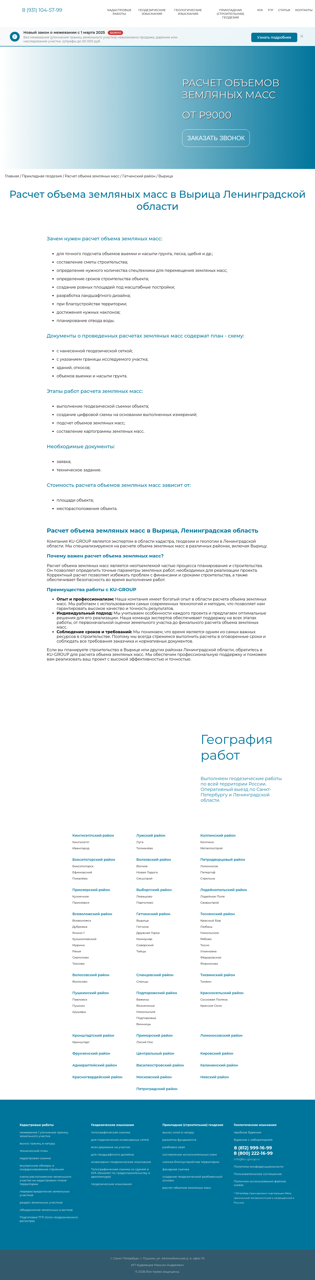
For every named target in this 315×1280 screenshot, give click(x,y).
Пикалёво (80, 878)
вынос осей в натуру (178, 1132)
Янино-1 (78, 933)
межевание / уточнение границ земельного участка (44, 1134)
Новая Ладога (147, 872)
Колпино (207, 842)
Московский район (154, 1077)
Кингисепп (80, 842)
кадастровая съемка (35, 1158)
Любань (206, 926)
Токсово (78, 963)
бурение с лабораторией (253, 1139)
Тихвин (205, 981)
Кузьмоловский (84, 939)
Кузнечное (80, 896)
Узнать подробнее (274, 37)
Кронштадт (81, 1042)
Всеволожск (81, 920)
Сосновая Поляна (214, 999)
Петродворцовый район (222, 859)
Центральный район (155, 1053)
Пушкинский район (90, 993)
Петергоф (207, 872)
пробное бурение (247, 1132)
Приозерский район (91, 890)
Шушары (79, 1012)
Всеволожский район (92, 914)
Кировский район (216, 1053)
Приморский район (154, 1035)
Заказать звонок (216, 138)
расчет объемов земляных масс (186, 1187)
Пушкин (78, 1005)
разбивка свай (173, 1147)
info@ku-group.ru (247, 1159)
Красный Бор (210, 920)
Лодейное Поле (212, 896)
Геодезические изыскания (152, 11)
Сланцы (142, 981)
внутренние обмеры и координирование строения (42, 1167)
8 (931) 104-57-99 (42, 10)
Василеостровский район (160, 1065)
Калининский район (219, 1065)
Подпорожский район (156, 993)
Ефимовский (82, 872)
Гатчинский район (153, 914)
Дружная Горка (148, 933)
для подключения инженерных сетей (120, 1139)
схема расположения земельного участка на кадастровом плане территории (45, 1180)
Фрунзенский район (91, 1053)
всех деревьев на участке (110, 1147)
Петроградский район (156, 1089)
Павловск (79, 999)
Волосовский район (90, 975)
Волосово (79, 981)
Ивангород (80, 848)
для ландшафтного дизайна (112, 1154)
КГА (260, 10)
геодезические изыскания (111, 1184)
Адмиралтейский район (94, 1065)
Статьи (284, 10)
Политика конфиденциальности (259, 1166)
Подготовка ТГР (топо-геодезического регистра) (49, 1219)
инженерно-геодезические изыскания (121, 1162)
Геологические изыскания (188, 11)
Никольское (209, 933)
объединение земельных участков (46, 1210)
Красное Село (211, 1005)
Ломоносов (209, 866)
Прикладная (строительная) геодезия (230, 13)
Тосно (204, 945)
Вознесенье (145, 1005)
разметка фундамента (179, 1139)
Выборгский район (154, 890)
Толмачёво (144, 848)
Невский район (214, 1077)
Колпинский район (218, 835)
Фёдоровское (210, 957)
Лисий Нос (144, 1042)
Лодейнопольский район (223, 890)
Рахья (76, 951)
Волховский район (153, 859)
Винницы (143, 1024)
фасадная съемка (175, 1169)
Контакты (304, 10)
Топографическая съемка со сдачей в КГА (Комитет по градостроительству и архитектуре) (120, 1172)
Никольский (145, 1012)
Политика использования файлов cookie (260, 1183)
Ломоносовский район (221, 1035)
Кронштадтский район (93, 1035)
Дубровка (79, 926)
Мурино (78, 945)
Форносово (209, 963)
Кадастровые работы (119, 11)
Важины (142, 999)
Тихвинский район (217, 975)
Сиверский (145, 945)
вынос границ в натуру (37, 1143)
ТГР (270, 10)
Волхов (141, 866)
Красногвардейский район (97, 1077)
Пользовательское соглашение (258, 1174)
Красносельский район (222, 993)
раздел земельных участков (41, 1202)
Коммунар (144, 939)
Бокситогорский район (93, 859)
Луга (139, 842)
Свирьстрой (209, 902)
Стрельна (207, 878)
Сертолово (80, 957)
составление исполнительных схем (189, 1154)
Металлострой (211, 848)
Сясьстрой (144, 878)
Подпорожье (146, 1018)
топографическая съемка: (110, 1132)
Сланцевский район (154, 975)
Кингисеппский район (93, 835)
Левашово (144, 896)
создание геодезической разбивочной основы (192, 1178)
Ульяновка (208, 951)
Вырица (142, 920)
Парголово (144, 902)
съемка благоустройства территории (190, 1162)
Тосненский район (217, 914)
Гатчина (142, 926)
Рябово (206, 939)
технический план (34, 1151)
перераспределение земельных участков (44, 1193)
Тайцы (141, 951)
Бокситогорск (83, 866)
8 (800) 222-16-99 (253, 1153)
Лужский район (150, 835)
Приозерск (81, 902)
